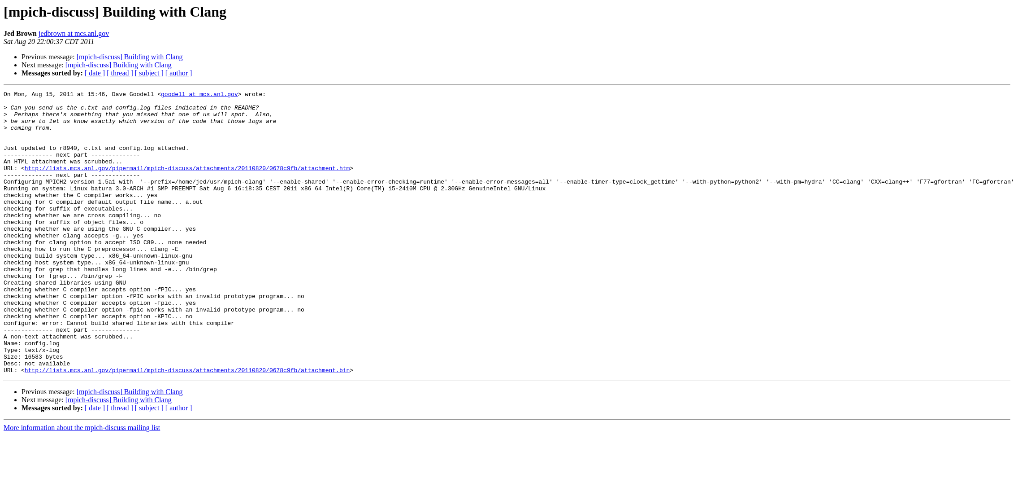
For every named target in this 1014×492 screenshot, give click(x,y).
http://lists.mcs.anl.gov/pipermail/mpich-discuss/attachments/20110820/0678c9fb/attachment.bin (187, 426)
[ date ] (95, 73)
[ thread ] (120, 73)
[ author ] (178, 73)
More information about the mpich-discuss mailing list (82, 484)
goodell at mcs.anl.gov (199, 95)
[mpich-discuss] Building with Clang (130, 57)
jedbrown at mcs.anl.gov (74, 33)
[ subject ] (149, 73)
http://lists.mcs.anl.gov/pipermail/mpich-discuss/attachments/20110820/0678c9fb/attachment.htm (187, 184)
